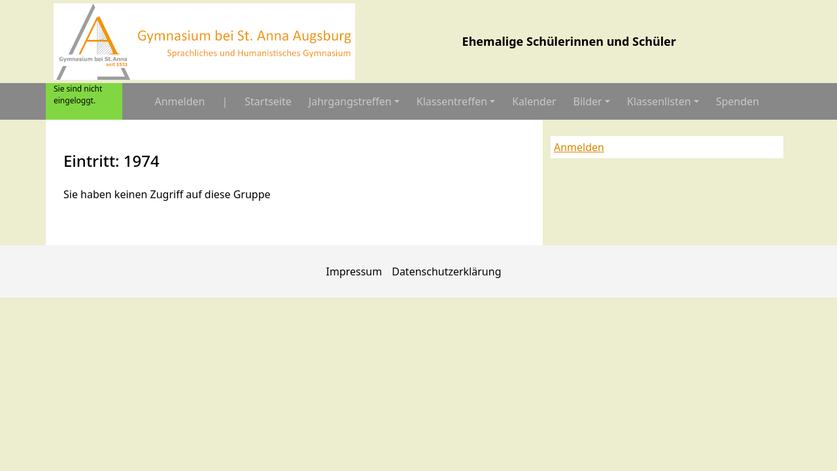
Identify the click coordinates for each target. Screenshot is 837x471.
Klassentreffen (452, 101)
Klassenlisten (659, 101)
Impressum (354, 271)
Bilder (587, 101)
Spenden (737, 101)
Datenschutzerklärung (446, 271)
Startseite (268, 101)
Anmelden (179, 101)
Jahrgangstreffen (350, 101)
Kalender (534, 101)
